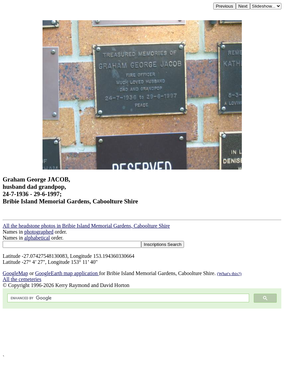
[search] (127, 298)
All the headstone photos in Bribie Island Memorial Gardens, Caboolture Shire (86, 226)
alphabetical (37, 238)
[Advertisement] (142, 332)
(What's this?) (229, 273)
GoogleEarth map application (67, 273)
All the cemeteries (22, 279)
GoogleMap (15, 273)
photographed (38, 232)
